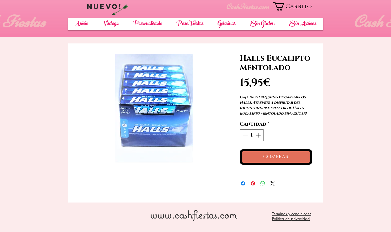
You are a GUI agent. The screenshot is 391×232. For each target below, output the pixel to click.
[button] (298, 6)
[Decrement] (244, 135)
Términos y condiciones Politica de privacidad (291, 216)
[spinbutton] (251, 135)
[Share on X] (272, 183)
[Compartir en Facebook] (243, 183)
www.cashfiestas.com (193, 214)
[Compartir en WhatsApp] (263, 183)
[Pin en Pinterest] (253, 183)
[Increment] (258, 135)
